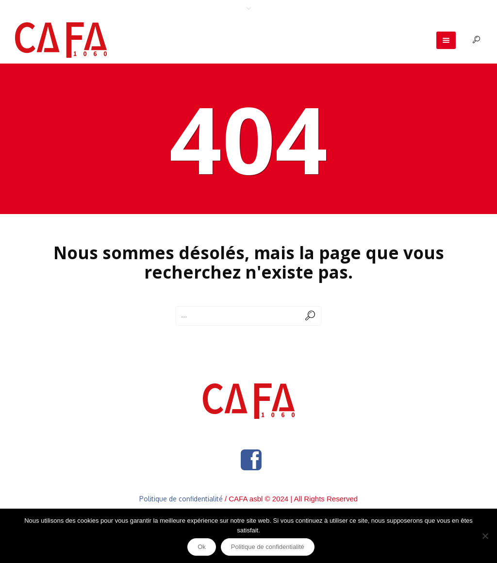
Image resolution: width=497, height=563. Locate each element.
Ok (202, 546)
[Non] (485, 536)
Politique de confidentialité (181, 499)
